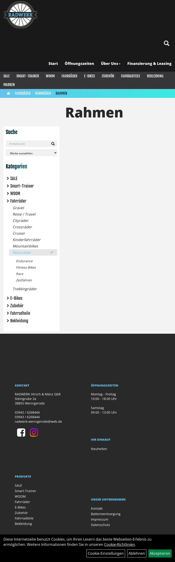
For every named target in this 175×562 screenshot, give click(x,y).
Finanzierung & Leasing (149, 63)
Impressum (99, 519)
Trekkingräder (25, 288)
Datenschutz (100, 525)
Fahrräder (69, 76)
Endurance (24, 261)
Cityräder (20, 220)
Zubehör (108, 76)
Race (19, 274)
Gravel (18, 207)
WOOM (50, 76)
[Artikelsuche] (166, 43)
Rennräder (43, 93)
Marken (9, 84)
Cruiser (19, 233)
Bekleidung (155, 76)
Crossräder (22, 226)
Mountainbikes (25, 246)
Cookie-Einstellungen (106, 553)
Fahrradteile (130, 76)
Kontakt (97, 508)
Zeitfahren (24, 280)
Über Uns (111, 63)
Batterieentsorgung (106, 514)
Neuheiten (99, 449)
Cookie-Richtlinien (119, 544)
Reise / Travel (24, 214)
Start (53, 63)
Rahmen (61, 93)
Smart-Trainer (27, 76)
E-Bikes (89, 76)
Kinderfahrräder (27, 239)
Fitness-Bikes (26, 267)
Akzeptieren (160, 553)
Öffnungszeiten (79, 63)
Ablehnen (137, 553)
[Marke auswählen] (31, 153)
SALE (6, 76)
